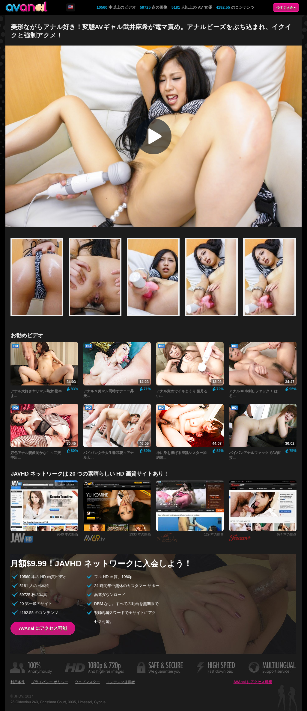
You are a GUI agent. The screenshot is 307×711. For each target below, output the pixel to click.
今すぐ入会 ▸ (286, 7)
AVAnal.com (26, 6)
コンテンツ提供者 (120, 682)
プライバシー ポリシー (49, 682)
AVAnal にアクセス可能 (43, 628)
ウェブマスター (87, 682)
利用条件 (17, 682)
